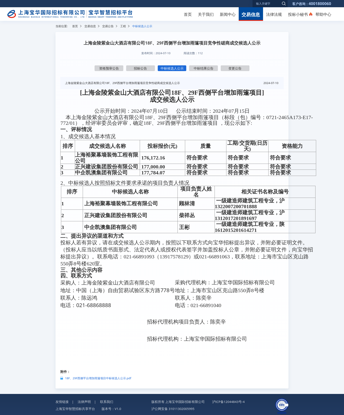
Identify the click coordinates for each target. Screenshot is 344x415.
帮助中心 (323, 14)
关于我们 (206, 14)
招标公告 (140, 68)
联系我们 (106, 401)
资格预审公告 (109, 68)
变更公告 (235, 68)
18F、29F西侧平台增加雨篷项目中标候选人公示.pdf (98, 377)
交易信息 (251, 14)
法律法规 (274, 14)
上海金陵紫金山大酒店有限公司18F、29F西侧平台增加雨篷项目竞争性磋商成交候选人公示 (122, 83)
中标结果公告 (203, 68)
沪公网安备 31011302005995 (172, 408)
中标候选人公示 (172, 68)
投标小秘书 (298, 14)
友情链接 (62, 401)
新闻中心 (228, 14)
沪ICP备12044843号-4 (228, 401)
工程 (123, 26)
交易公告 (108, 26)
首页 (188, 14)
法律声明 (84, 401)
